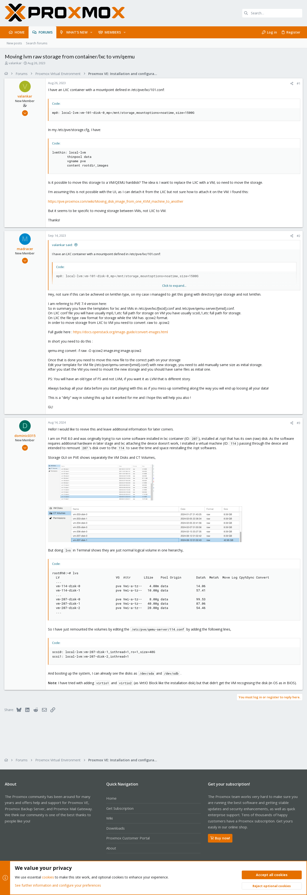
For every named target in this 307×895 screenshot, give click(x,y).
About (111, 848)
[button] (91, 32)
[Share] (291, 83)
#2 (298, 236)
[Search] (272, 13)
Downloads (115, 828)
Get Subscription (120, 808)
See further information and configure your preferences (58, 885)
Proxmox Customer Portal (128, 838)
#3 (298, 423)
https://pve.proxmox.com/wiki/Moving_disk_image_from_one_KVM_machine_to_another (116, 201)
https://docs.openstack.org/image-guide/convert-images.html (121, 332)
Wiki (109, 818)
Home (111, 798)
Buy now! (220, 838)
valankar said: (63, 245)
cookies (48, 877)
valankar (15, 63)
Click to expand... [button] (174, 285)
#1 (298, 83)
